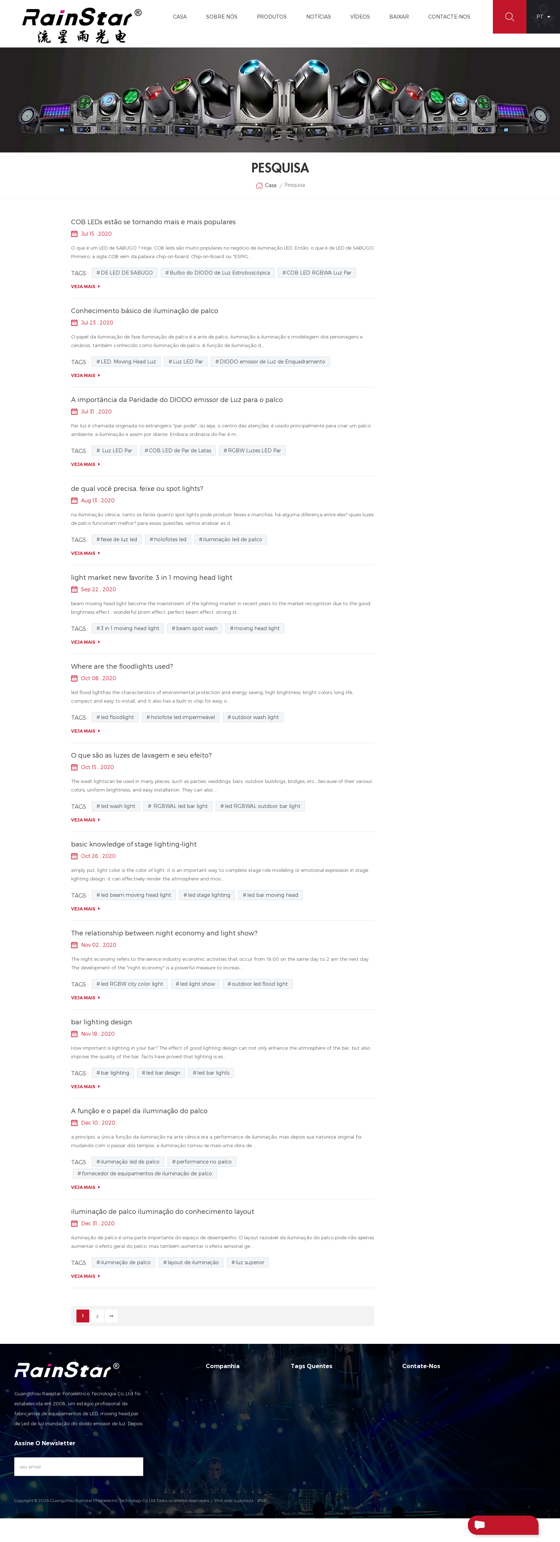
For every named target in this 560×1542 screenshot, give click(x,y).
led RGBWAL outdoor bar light (262, 806)
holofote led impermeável (183, 717)
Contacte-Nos (449, 17)
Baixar (399, 17)
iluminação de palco (126, 1262)
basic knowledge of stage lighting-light (134, 844)
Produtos (272, 17)
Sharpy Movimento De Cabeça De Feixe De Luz (342, 1490)
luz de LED (401, 291)
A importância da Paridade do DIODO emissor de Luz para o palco (177, 399)
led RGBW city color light (132, 984)
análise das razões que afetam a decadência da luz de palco (427, 385)
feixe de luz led (411, 596)
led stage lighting (209, 895)
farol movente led (409, 280)
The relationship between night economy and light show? (164, 932)
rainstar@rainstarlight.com (460, 1433)
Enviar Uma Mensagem (491, 1526)
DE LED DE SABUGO (417, 498)
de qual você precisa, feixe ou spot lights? (137, 488)
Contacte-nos (222, 1418)
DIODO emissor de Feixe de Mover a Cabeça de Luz (340, 1448)
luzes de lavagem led (414, 248)
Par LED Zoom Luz (311, 1465)
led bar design (163, 1073)
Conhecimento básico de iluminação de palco (144, 310)
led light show (197, 984)
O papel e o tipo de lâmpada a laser (432, 335)
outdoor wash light (255, 717)
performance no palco (204, 1162)
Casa (180, 17)
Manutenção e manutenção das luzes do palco (435, 367)
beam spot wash (197, 628)
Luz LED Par (408, 459)
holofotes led (170, 539)
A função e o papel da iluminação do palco (139, 1110)
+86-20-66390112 (444, 1418)
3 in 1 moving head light (130, 628)
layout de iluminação (193, 1262)
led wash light (118, 806)
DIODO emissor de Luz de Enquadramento (423, 479)
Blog (394, 238)
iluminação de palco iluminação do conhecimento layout (429, 403)
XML (210, 1457)
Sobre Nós (222, 17)
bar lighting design (101, 1021)
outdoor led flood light (260, 984)
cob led (398, 302)
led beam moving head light (136, 895)
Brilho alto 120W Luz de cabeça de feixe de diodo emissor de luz (438, 349)
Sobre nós (217, 1393)
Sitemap (215, 1444)
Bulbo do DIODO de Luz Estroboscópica (421, 517)
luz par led (401, 270)
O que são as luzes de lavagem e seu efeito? (141, 755)
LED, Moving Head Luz (419, 444)
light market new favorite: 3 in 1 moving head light (151, 577)
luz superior (250, 1262)
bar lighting (115, 1073)
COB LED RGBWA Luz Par (423, 536)
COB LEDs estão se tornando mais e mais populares (153, 221)
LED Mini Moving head (315, 1405)
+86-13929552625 (460, 1448)
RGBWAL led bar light (180, 806)
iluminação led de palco (416, 259)
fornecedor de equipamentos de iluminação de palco (147, 1173)
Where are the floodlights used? (122, 666)
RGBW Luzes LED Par (418, 581)
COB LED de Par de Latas (423, 566)
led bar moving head (272, 895)
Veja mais (85, 286)
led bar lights (213, 1073)
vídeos (360, 17)
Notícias (318, 17)
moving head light (257, 628)
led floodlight (117, 717)
